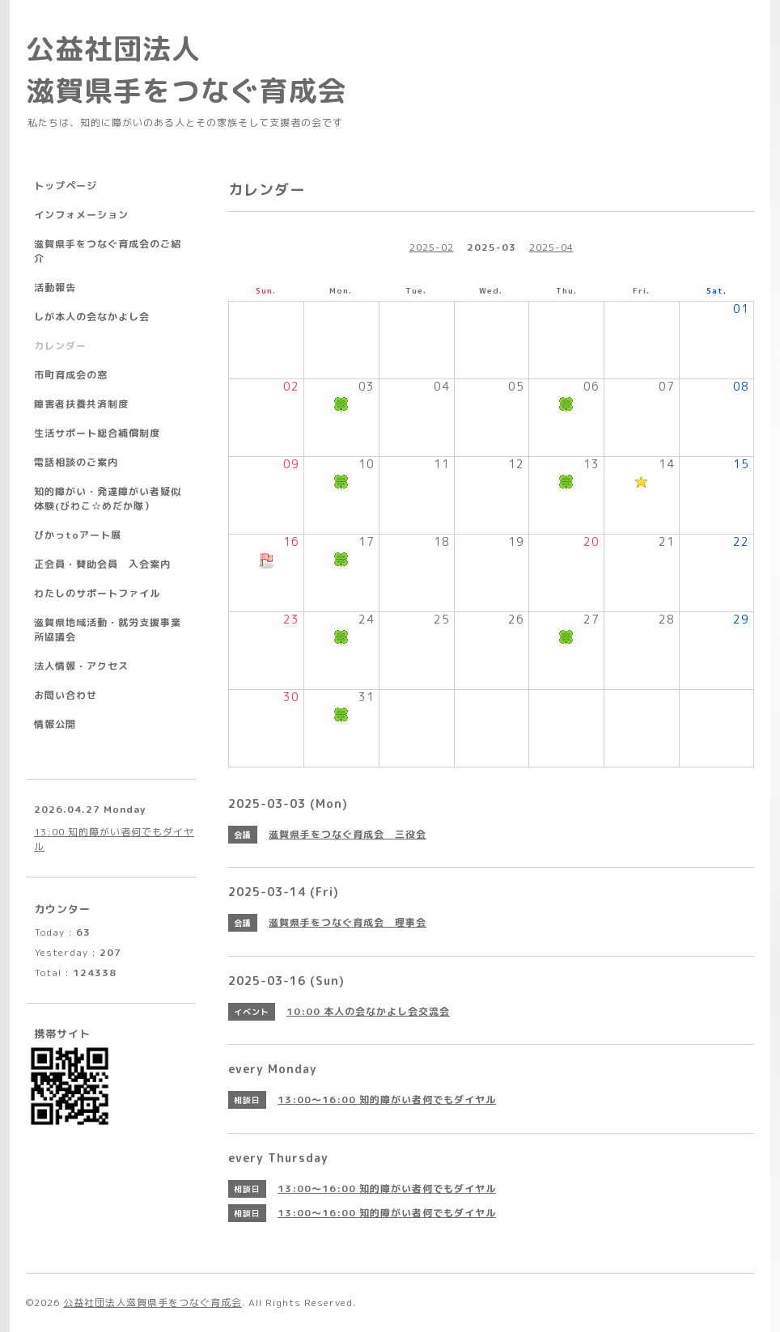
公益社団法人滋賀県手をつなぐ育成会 (152, 1302)
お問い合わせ (65, 695)
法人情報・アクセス (81, 666)
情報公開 (55, 724)
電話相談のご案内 (76, 462)
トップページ (65, 185)
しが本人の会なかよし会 (92, 316)
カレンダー (60, 346)
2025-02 (431, 247)
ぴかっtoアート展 (77, 535)
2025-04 (551, 247)
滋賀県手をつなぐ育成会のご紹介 (107, 251)
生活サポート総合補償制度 (97, 433)
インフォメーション (81, 215)
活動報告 (55, 287)
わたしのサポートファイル (97, 593)
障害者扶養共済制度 (81, 404)
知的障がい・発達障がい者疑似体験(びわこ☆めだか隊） (107, 498)
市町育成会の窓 (71, 375)
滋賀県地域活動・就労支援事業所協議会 (107, 629)
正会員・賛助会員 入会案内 (102, 564)
